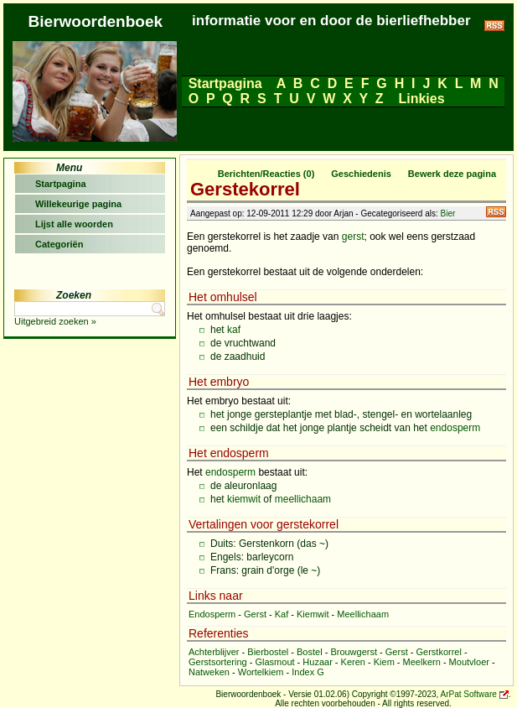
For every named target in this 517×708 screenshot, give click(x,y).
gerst (353, 236)
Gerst (255, 614)
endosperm (455, 428)
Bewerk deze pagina (452, 174)
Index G (308, 672)
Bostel (310, 652)
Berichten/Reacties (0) (266, 174)
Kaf (282, 614)
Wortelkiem (261, 672)
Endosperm (212, 614)
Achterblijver (214, 652)
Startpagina (225, 83)
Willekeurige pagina (78, 204)
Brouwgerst (353, 652)
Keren (353, 662)
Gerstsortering (218, 662)
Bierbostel (267, 652)
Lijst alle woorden (74, 224)
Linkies (421, 98)
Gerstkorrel (438, 652)
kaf (233, 330)
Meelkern (422, 662)
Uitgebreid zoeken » (55, 321)
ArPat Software (469, 694)
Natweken (209, 672)
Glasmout (274, 662)
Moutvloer (469, 662)
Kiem (384, 662)
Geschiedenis (361, 174)
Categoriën (59, 244)
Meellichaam (363, 614)
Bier (448, 213)
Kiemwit (313, 614)
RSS (496, 211)
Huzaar (317, 662)
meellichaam (303, 499)
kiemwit (244, 499)
